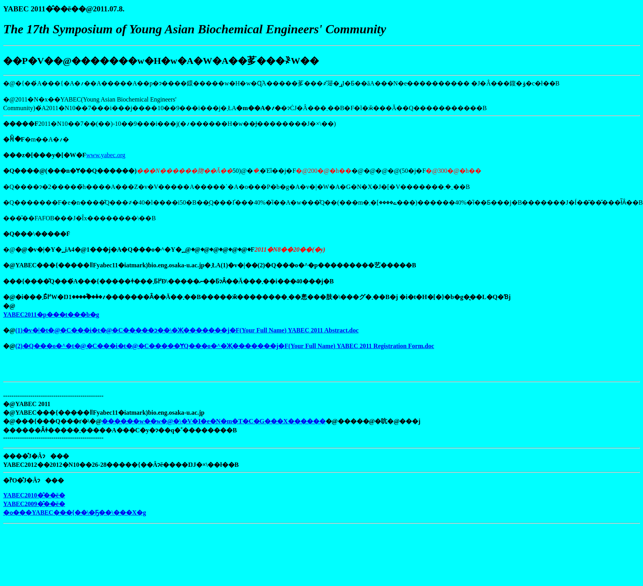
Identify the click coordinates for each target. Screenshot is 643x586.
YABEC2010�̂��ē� (34, 495)
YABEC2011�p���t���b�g (51, 314)
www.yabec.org (106, 155)
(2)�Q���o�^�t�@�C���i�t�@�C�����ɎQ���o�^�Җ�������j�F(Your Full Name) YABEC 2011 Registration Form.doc (224, 346)
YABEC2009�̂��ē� (34, 504)
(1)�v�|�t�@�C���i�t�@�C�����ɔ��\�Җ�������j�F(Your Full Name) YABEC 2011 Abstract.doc (187, 330)
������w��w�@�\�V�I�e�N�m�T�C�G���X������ (213, 421)
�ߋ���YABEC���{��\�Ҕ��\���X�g (74, 512)
